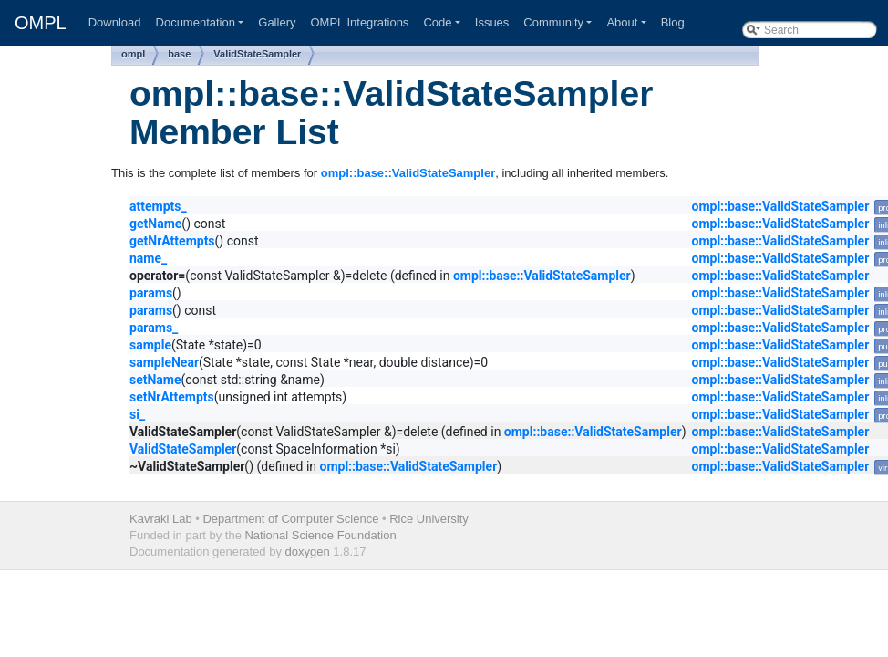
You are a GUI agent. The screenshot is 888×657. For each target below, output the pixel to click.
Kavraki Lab (160, 519)
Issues (492, 22)
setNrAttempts (171, 397)
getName (155, 223)
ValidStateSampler (257, 53)
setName (155, 379)
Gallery (276, 22)
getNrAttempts (172, 241)
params (150, 293)
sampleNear (164, 362)
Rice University (429, 519)
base (179, 53)
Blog (673, 22)
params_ (153, 327)
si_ (137, 414)
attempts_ (158, 206)
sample (150, 345)
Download (114, 22)
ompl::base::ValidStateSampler (408, 173)
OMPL (41, 23)
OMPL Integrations (359, 22)
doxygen (307, 551)
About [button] (621, 22)
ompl (133, 53)
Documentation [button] (195, 22)
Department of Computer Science (290, 519)
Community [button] (553, 22)
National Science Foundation (320, 535)
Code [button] (437, 22)
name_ (148, 258)
